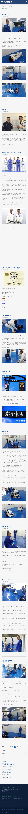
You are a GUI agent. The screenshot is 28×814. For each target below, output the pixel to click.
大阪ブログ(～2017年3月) (6, 774)
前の (3, 746)
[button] (26, 1)
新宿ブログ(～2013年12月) (6, 772)
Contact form (4, 802)
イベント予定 (4, 761)
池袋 (7, 16)
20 (10, 746)
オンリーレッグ (7, 579)
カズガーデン (6, 15)
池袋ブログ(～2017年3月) (6, 767)
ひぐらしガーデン (9, 34)
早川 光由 (4, 16)
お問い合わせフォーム (6, 791)
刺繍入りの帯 (6, 371)
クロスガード (6, 431)
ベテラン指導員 (7, 661)
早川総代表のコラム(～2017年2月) (8, 764)
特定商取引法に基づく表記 (6, 777)
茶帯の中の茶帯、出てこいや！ (12, 153)
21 (12, 746)
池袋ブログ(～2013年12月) (6, 769)
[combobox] (14, 753)
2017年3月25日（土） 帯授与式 (12, 268)
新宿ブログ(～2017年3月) (6, 771)
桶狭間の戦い (6, 526)
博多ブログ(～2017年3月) (6, 775)
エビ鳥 (4, 109)
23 (17, 746)
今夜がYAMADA (7, 316)
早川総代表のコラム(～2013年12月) (8, 766)
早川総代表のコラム (5, 763)
